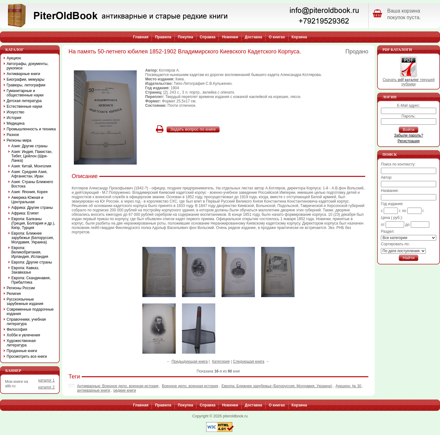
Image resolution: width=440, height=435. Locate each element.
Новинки (230, 37)
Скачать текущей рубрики (408, 80)
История (14, 118)
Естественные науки (24, 106)
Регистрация (409, 141)
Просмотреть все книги (27, 356)
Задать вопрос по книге (193, 129)
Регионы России (21, 288)
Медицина (16, 123)
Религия (14, 293)
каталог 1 (46, 380)
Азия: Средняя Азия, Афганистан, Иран (29, 174)
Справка (207, 37)
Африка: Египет (25, 213)
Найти (409, 257)
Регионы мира (19, 140)
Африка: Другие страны (32, 207)
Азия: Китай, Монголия (31, 166)
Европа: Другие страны (31, 262)
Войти (408, 129)
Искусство (15, 112)
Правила (163, 37)
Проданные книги (22, 351)
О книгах (277, 37)
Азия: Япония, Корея (29, 192)
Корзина (299, 37)
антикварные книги (93, 390)
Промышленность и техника (31, 129)
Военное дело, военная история (190, 386)
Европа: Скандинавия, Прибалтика (31, 280)
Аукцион (14, 58)
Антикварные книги (23, 74)
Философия (17, 329)
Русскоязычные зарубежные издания (25, 301)
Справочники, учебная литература (26, 321)
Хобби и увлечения (23, 335)
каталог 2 (46, 387)
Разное (13, 135)
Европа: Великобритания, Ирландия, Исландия (29, 252)
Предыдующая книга (190, 361)
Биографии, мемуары (25, 79)
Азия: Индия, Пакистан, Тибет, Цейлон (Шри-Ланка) (31, 156)
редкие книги (124, 390)
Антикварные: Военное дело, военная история (117, 386)
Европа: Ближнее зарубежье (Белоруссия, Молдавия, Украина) (277, 386)
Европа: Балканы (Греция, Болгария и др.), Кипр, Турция (33, 223)
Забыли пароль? (408, 135)
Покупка (185, 37)
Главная (140, 37)
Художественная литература (21, 343)
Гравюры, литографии (26, 85)
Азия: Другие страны (29, 146)
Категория (221, 361)
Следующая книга (248, 361)
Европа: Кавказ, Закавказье (25, 270)
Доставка (253, 37)
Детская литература (24, 101)
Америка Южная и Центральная (27, 199)
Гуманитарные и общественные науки (25, 93)
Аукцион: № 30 (348, 386)
